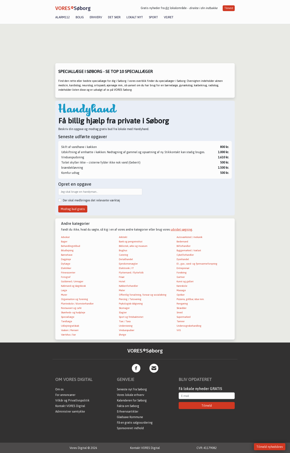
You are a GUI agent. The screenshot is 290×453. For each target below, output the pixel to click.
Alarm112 (62, 17)
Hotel (122, 281)
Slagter (123, 312)
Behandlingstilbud (70, 246)
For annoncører (65, 394)
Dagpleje (66, 259)
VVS (179, 330)
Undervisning (126, 325)
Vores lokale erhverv (130, 394)
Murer (64, 294)
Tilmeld (228, 8)
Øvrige (122, 334)
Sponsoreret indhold (130, 428)
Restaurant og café (71, 308)
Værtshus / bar (68, 334)
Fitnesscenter (68, 272)
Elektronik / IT (126, 268)
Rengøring (182, 303)
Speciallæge (67, 317)
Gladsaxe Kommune (130, 417)
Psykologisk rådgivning (131, 303)
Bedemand (182, 241)
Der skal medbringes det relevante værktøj (91, 200)
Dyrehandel (183, 259)
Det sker (114, 17)
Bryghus (123, 250)
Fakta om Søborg (128, 406)
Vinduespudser (126, 330)
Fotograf (65, 277)
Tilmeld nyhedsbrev (269, 446)
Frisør (121, 277)
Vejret (168, 17)
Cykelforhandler (185, 254)
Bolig (80, 17)
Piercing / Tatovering (130, 299)
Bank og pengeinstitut (130, 241)
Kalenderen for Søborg (132, 400)
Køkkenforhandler (128, 286)
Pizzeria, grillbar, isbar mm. (190, 299)
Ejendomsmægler (128, 263)
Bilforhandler (183, 246)
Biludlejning (67, 250)
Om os (59, 389)
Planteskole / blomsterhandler (77, 303)
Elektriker (66, 268)
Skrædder (181, 308)
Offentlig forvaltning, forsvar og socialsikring (142, 294)
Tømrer (181, 321)
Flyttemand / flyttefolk (131, 272)
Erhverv (96, 17)
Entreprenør (183, 268)
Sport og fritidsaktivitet (131, 317)
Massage (181, 290)
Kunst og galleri (185, 281)
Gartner (181, 277)
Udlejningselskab (70, 325)
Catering (123, 254)
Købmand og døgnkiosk (73, 286)
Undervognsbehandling (189, 325)
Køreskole (182, 286)
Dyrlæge (65, 263)
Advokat (65, 237)
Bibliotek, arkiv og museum (133, 246)
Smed (180, 312)
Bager (64, 241)
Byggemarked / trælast (189, 250)
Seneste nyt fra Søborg (132, 389)
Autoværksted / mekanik (189, 237)
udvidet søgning (181, 229)
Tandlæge (66, 321)
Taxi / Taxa (125, 321)
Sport (153, 17)
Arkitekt (123, 237)
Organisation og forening (74, 299)
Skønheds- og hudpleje (73, 312)
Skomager (124, 308)
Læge (64, 290)
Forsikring (182, 272)
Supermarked (183, 317)
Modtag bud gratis (73, 209)
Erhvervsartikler (127, 411)
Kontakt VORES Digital (70, 406)
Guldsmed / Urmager (72, 281)
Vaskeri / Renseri (69, 330)
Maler (122, 290)
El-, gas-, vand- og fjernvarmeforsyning (197, 263)
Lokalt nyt (135, 17)
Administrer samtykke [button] (70, 411)
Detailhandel (126, 259)
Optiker (181, 294)
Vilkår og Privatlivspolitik (72, 400)
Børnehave (66, 254)
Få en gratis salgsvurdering (135, 422)
